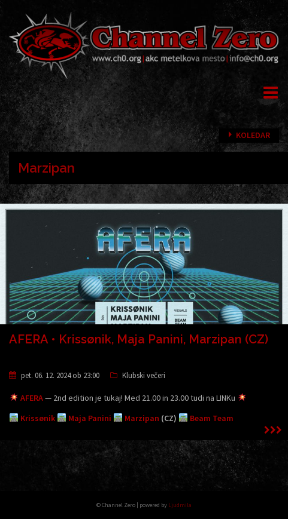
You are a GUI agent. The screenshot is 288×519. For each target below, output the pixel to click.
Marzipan (142, 418)
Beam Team (212, 418)
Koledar (253, 135)
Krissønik (37, 418)
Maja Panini (89, 418)
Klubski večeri (143, 375)
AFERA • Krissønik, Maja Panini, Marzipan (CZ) (138, 339)
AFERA (31, 397)
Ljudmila (180, 505)
